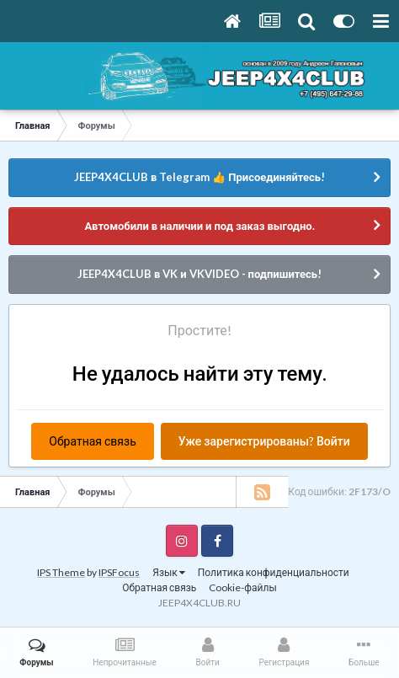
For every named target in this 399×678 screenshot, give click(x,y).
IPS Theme (61, 572)
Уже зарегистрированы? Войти (264, 441)
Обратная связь (92, 441)
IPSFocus (119, 572)
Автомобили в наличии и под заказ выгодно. (199, 225)
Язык (168, 572)
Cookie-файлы (242, 587)
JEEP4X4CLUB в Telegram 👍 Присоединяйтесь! (199, 177)
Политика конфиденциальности (273, 572)
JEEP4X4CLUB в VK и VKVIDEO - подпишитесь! (199, 273)
